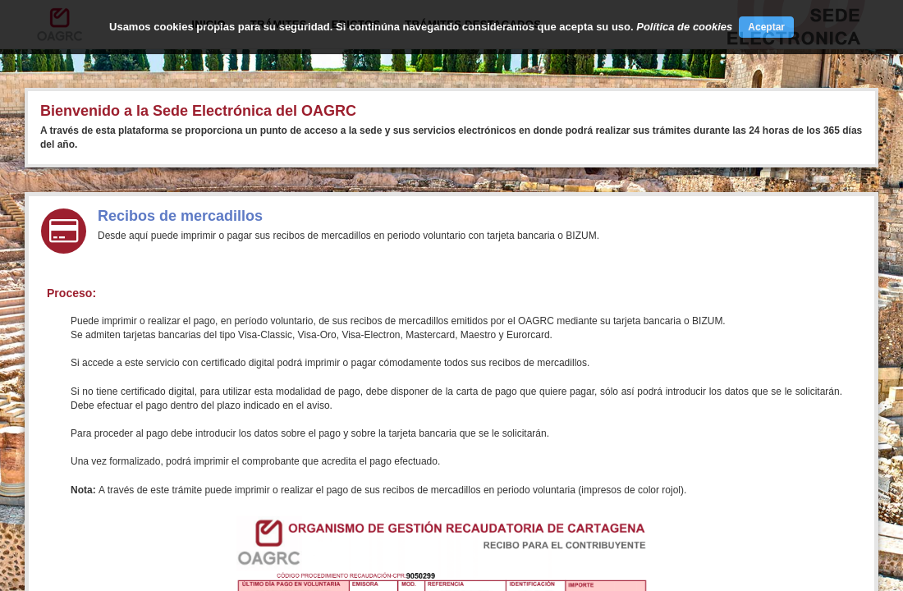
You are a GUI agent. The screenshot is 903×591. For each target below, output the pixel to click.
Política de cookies (684, 27)
